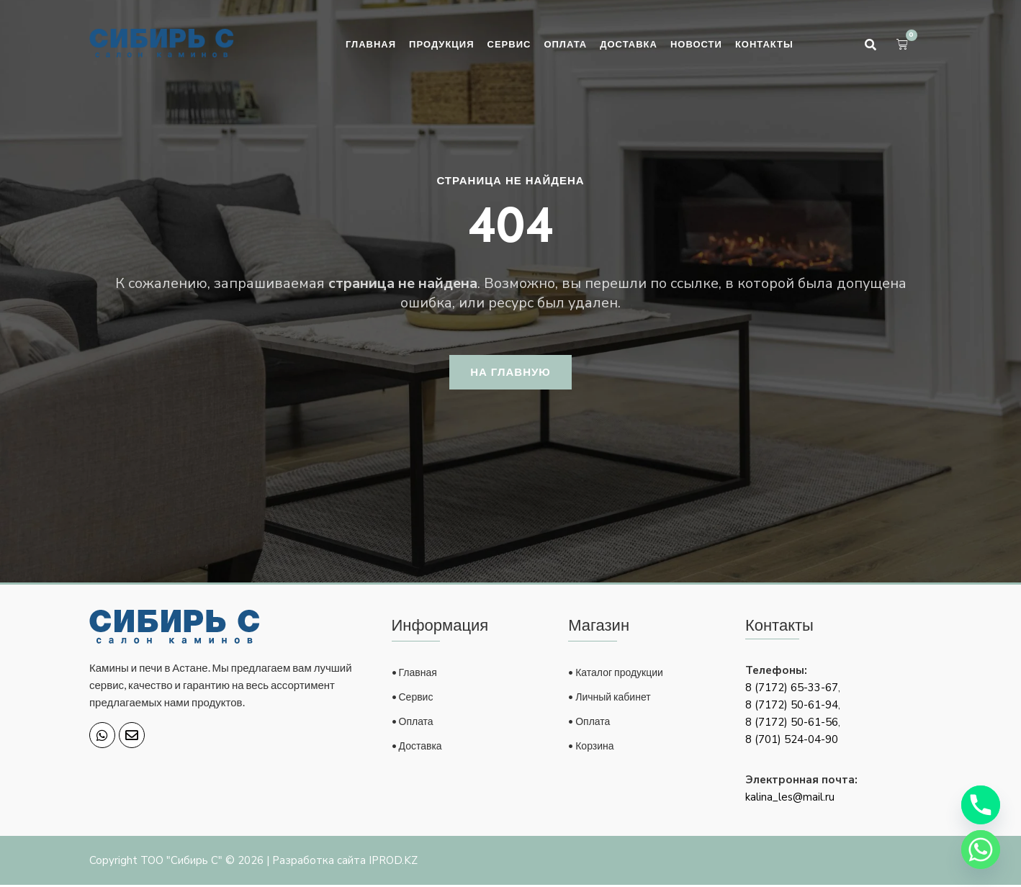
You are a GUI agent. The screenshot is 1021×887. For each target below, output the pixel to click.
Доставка (628, 44)
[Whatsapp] (980, 849)
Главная (371, 44)
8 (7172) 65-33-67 (791, 690)
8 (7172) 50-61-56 (791, 724)
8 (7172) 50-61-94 (791, 707)
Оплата (565, 44)
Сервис (509, 44)
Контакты (764, 44)
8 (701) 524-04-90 (791, 741)
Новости (696, 44)
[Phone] (980, 804)
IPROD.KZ (393, 862)
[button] (870, 44)
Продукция (441, 44)
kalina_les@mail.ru (790, 799)
